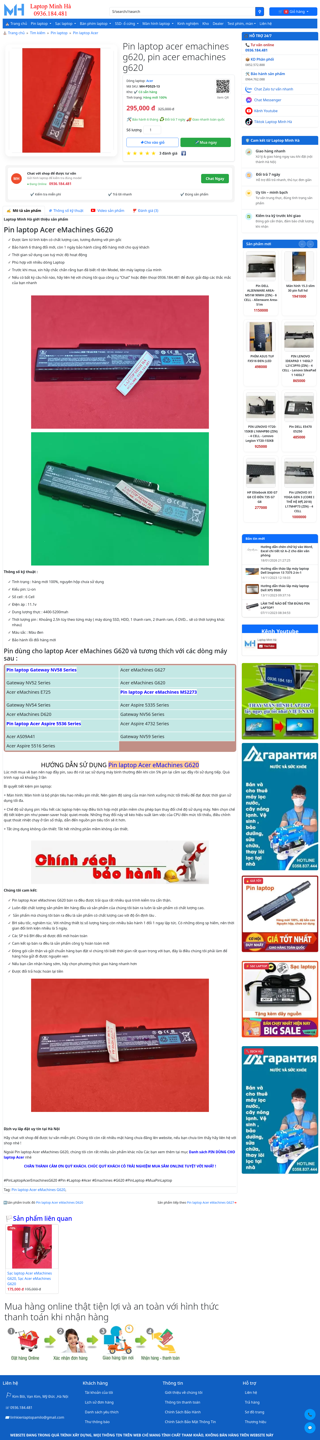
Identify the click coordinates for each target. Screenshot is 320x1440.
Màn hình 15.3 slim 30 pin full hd (300, 288)
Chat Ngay (215, 178)
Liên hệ (266, 23)
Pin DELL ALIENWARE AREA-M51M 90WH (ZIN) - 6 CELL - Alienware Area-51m (261, 295)
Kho (205, 23)
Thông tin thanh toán (182, 1402)
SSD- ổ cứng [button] (125, 23)
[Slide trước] (302, 244)
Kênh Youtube (266, 110)
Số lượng (134, 129)
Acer (149, 81)
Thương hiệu (255, 1421)
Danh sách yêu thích (102, 1412)
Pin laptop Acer (85, 32)
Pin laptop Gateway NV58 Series (41, 670)
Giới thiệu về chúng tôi (183, 1392)
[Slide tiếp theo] (310, 244)
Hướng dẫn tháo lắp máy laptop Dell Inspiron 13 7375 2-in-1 (285, 571)
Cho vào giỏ (152, 142)
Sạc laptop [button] (64, 23)
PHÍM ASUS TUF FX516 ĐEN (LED (261, 358)
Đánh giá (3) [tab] (145, 210)
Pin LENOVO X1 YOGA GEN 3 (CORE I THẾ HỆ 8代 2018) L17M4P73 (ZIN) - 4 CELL (299, 501)
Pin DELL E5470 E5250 (300, 428)
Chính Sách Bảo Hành (183, 1412)
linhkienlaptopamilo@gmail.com (37, 1417)
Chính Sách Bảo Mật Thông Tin (190, 1421)
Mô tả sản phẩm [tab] (23, 210)
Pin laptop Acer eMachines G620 (38, 1189)
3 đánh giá (168, 153)
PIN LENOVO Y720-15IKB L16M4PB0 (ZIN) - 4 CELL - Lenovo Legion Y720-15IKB (261, 433)
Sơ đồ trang (254, 1412)
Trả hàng (252, 1402)
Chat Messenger (267, 100)
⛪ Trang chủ (16, 23)
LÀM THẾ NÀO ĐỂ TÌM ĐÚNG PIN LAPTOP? (285, 605)
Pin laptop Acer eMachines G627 (210, 1202)
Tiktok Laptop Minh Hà (273, 121)
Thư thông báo (97, 1421)
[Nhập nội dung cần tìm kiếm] (182, 11)
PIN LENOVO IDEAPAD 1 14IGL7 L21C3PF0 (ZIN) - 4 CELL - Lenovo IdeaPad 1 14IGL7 (299, 365)
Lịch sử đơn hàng (99, 1402)
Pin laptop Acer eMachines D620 (59, 1202)
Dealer (218, 23)
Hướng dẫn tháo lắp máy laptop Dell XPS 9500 (285, 588)
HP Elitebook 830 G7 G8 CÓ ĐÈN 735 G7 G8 (262, 497)
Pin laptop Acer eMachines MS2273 (158, 692)
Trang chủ (16, 32)
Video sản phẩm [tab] (107, 210)
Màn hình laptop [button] (156, 23)
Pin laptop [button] (40, 23)
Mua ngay (205, 142)
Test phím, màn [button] (240, 23)
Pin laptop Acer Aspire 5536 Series (43, 724)
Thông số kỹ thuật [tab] (66, 210)
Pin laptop (59, 32)
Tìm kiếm (37, 32)
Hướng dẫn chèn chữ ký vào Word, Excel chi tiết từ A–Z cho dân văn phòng (287, 551)
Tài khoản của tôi (99, 1392)
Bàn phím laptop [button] (94, 23)
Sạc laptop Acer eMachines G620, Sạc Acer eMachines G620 (29, 1278)
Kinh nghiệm (188, 23)
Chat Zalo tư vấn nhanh (273, 89)
